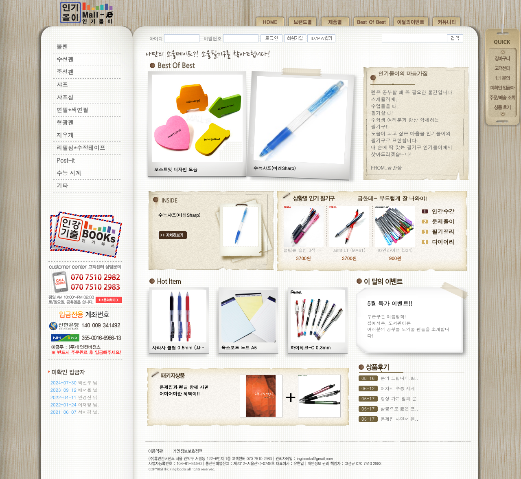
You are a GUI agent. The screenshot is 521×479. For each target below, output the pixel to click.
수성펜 (65, 59)
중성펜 (65, 72)
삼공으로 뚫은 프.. (399, 409)
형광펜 (65, 122)
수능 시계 (69, 173)
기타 (62, 185)
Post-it (66, 160)
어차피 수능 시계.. (399, 388)
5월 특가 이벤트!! (389, 303)
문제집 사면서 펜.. (399, 419)
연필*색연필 (72, 110)
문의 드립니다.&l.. (399, 378)
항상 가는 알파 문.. (400, 398)
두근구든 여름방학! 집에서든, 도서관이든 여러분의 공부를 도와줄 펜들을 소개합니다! (408, 325)
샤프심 (65, 97)
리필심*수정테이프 (81, 147)
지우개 (65, 135)
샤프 (62, 84)
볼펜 (62, 46)
